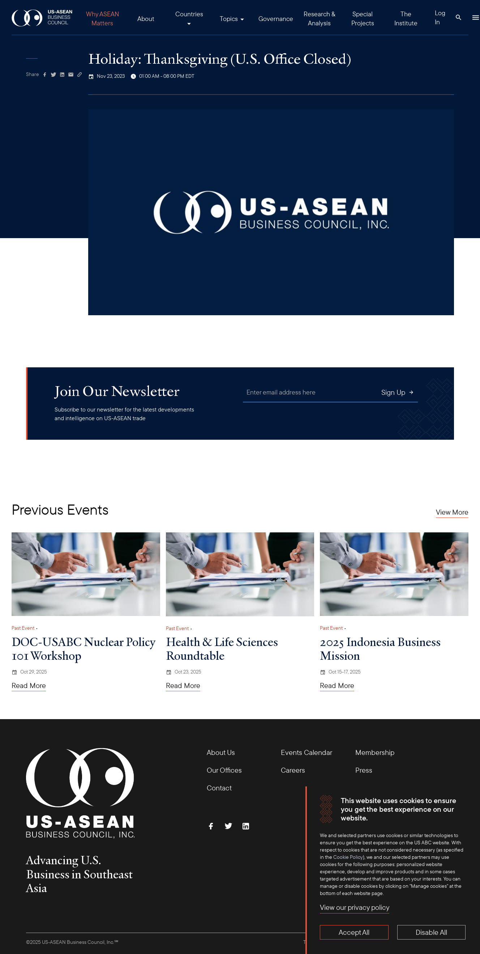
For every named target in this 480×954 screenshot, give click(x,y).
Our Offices (224, 769)
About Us (221, 752)
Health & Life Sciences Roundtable (222, 648)
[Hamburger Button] (475, 17)
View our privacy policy (354, 907)
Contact (219, 787)
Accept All (354, 932)
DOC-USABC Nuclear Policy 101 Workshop (83, 648)
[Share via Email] (71, 74)
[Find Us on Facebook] (211, 826)
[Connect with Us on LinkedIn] (245, 826)
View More (452, 512)
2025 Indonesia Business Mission (380, 648)
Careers (293, 769)
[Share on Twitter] (53, 74)
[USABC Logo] (42, 17)
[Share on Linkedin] (62, 74)
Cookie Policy (348, 857)
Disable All (431, 932)
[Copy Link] (79, 74)
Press (363, 769)
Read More (29, 685)
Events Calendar (306, 752)
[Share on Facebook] (45, 74)
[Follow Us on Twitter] (228, 826)
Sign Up (397, 392)
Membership (374, 752)
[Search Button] (458, 17)
